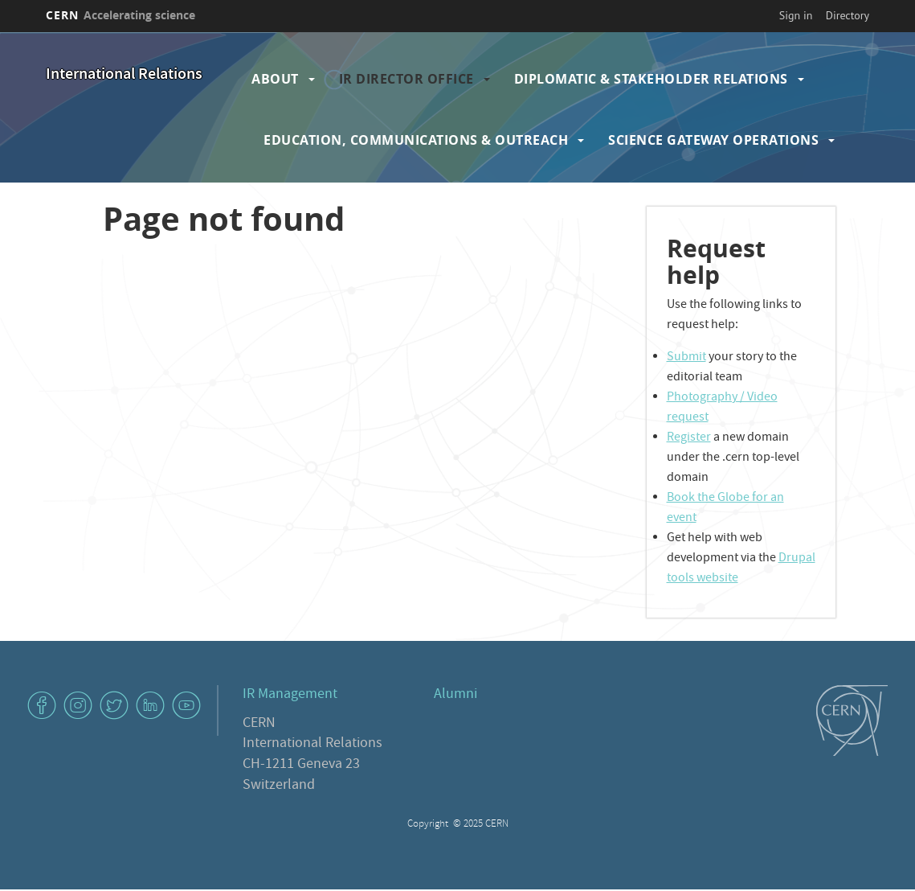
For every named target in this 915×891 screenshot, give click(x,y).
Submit (686, 357)
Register (689, 438)
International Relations (124, 75)
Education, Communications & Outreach (415, 140)
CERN (120, 15)
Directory (847, 15)
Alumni (455, 695)
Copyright (429, 824)
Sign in (796, 15)
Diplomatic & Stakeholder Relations (651, 79)
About (275, 79)
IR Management (290, 695)
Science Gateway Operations (713, 140)
